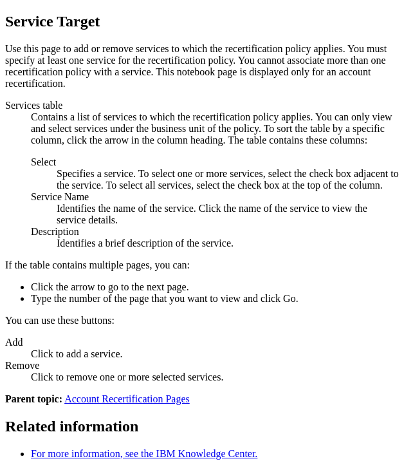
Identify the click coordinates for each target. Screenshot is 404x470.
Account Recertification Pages (127, 398)
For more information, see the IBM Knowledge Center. (144, 453)
